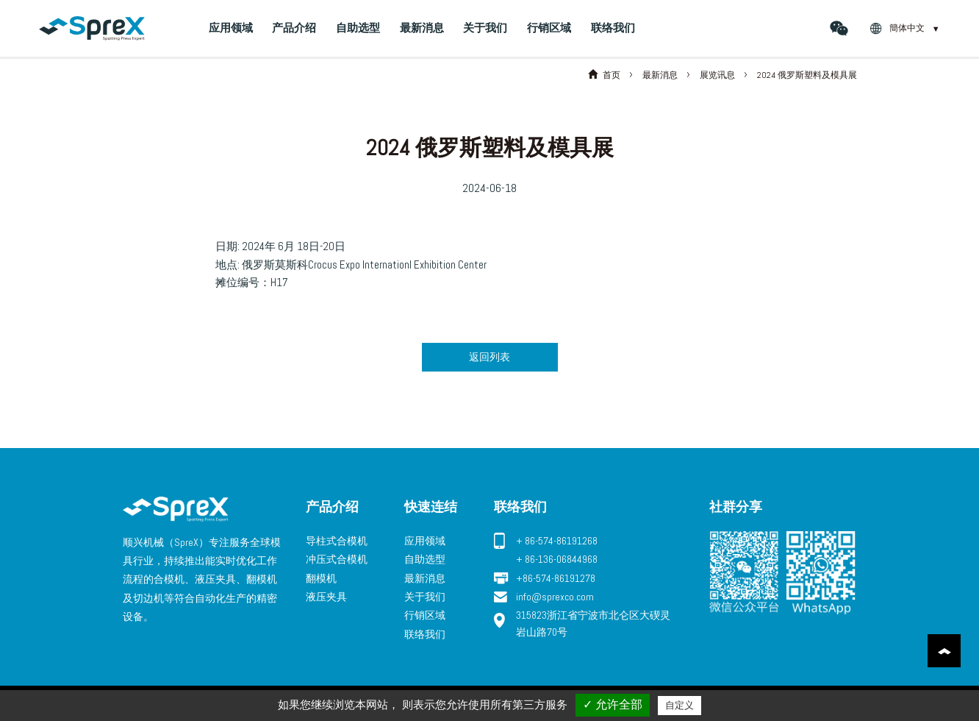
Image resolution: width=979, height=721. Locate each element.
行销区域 (549, 28)
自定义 (679, 705)
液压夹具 (326, 596)
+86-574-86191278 (555, 578)
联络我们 (613, 28)
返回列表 (489, 356)
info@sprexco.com (555, 596)
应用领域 (231, 28)
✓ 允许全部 (612, 704)
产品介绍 (294, 28)
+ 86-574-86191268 (557, 540)
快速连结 (430, 506)
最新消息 (422, 28)
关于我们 (485, 28)
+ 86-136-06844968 (557, 559)
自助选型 (358, 28)
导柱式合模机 (336, 540)
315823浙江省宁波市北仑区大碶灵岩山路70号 (593, 623)
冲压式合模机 (336, 559)
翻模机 (321, 578)
